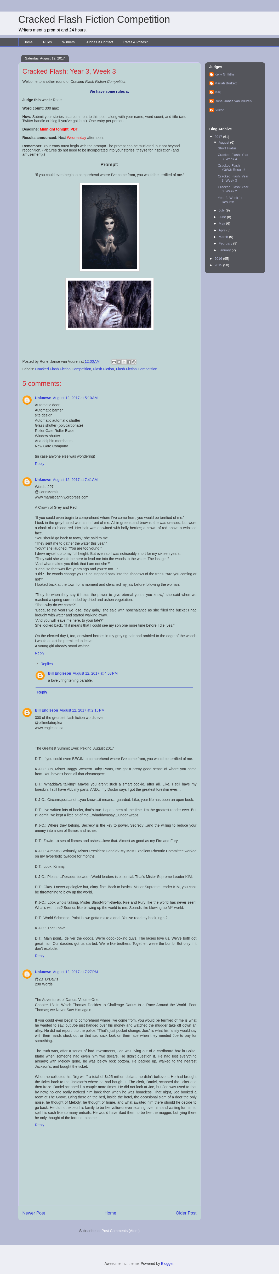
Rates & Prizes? (135, 42)
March (224, 237)
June (223, 217)
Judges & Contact (99, 42)
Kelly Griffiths (225, 74)
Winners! (69, 42)
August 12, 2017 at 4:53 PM (95, 673)
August (224, 142)
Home (28, 42)
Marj (218, 92)
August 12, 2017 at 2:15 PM (82, 710)
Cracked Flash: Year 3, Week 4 (233, 157)
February (226, 243)
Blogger (167, 1263)
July (222, 210)
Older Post (186, 1213)
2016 (219, 259)
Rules (47, 42)
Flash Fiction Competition (136, 369)
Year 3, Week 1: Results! (230, 200)
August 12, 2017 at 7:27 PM (75, 972)
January (225, 250)
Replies (47, 664)
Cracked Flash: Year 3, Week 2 (233, 189)
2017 (219, 137)
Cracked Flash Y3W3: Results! (231, 168)
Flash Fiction (103, 369)
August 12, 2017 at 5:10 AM (75, 398)
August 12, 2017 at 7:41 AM (75, 480)
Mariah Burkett (226, 83)
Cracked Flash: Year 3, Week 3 (233, 178)
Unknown (43, 398)
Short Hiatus (227, 148)
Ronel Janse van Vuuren (233, 101)
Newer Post (33, 1213)
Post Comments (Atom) (121, 1231)
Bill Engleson (59, 673)
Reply (39, 464)
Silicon (220, 110)
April (222, 230)
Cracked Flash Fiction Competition (94, 19)
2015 (219, 265)
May (222, 223)
